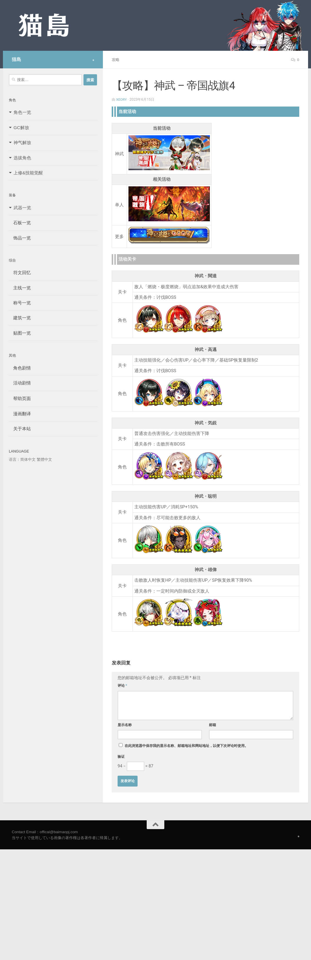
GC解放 (21, 127)
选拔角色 (22, 157)
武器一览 (22, 207)
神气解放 (22, 142)
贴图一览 (20, 332)
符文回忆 (20, 272)
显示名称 (125, 725)
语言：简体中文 (22, 459)
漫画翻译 (20, 413)
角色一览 (22, 112)
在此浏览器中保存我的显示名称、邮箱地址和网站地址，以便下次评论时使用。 (186, 745)
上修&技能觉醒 (28, 172)
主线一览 (20, 287)
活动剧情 (20, 382)
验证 (121, 756)
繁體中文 (44, 459)
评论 (122, 685)
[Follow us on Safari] (93, 60)
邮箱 (212, 725)
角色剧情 (20, 367)
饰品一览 (20, 237)
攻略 (116, 59)
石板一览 (20, 222)
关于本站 (20, 428)
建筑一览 (20, 317)
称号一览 (20, 302)
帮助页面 (20, 398)
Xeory (121, 99)
